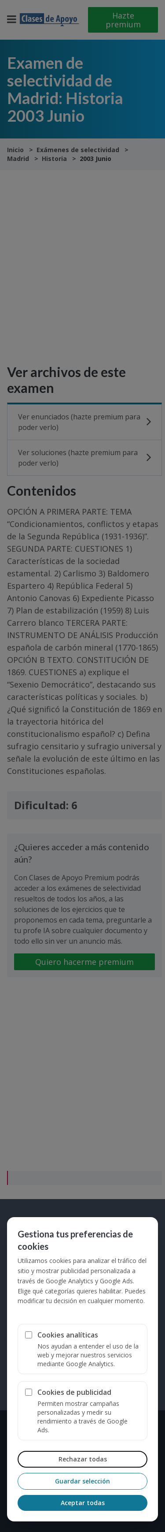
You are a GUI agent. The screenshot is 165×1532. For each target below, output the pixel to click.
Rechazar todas (83, 1459)
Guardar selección (82, 1481)
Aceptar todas (83, 1502)
